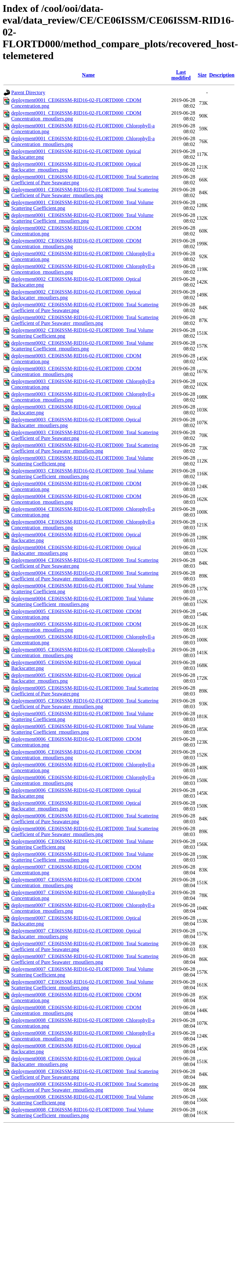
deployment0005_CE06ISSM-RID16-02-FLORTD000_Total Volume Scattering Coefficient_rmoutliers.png (82, 729)
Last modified (181, 75)
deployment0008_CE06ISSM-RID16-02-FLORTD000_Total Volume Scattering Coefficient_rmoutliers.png (82, 1112)
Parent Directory (28, 92)
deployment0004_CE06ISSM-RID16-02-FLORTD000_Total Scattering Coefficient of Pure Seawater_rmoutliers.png (85, 575)
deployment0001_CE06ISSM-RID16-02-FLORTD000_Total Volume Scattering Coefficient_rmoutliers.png (82, 218)
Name (88, 75)
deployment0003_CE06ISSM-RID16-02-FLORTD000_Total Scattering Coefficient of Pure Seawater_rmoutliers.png (85, 448)
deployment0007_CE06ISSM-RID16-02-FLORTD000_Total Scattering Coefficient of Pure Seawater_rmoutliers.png (85, 959)
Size (202, 75)
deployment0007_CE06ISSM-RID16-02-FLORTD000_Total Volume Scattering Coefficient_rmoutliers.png (82, 984)
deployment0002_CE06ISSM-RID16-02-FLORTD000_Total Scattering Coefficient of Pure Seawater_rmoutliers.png (85, 320)
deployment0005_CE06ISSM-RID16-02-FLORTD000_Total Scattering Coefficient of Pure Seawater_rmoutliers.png (85, 703)
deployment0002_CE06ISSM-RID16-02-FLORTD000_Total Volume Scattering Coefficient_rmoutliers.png (82, 345)
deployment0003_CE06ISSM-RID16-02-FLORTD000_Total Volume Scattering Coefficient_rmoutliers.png (82, 473)
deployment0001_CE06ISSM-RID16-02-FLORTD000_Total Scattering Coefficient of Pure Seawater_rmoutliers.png (85, 192)
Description (221, 75)
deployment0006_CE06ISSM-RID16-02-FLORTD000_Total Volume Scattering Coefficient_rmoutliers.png (82, 857)
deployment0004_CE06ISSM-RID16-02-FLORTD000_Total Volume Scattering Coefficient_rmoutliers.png (82, 601)
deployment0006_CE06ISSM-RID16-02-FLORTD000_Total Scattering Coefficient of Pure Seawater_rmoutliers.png (85, 831)
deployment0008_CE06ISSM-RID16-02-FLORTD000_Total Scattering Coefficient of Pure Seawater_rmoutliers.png (85, 1087)
